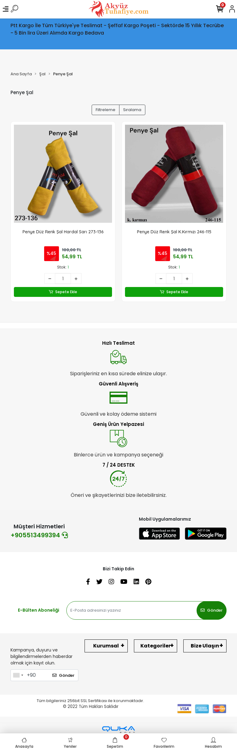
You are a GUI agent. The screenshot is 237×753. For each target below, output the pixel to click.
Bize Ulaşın (205, 645)
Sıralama (132, 110)
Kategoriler (155, 645)
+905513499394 (39, 535)
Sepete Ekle (63, 292)
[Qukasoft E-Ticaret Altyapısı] (118, 730)
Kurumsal (106, 645)
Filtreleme (105, 110)
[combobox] (18, 675)
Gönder (211, 610)
